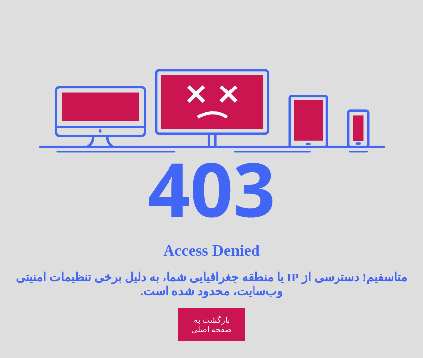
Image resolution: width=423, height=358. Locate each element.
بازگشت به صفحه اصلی (211, 325)
